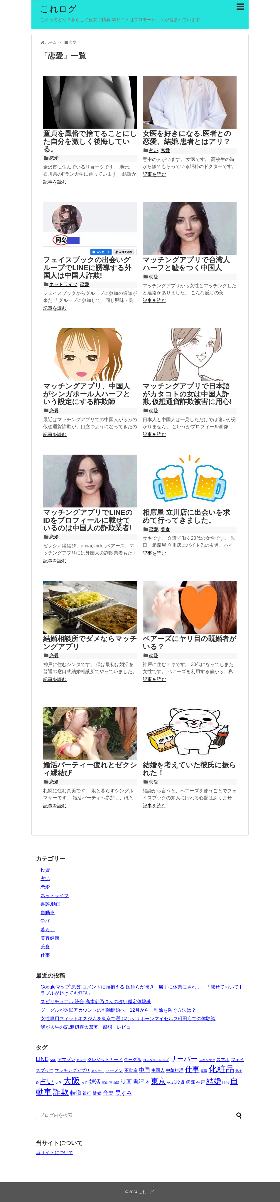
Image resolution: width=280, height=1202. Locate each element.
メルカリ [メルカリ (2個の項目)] (97, 1070)
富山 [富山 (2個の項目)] (105, 1082)
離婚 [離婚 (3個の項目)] (97, 1093)
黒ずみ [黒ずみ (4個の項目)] (123, 1093)
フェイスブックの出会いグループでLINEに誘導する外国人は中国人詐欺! (87, 267)
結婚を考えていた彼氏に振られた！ (189, 768)
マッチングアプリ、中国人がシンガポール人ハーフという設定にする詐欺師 (86, 394)
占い (153, 150)
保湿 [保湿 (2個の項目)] (204, 1070)
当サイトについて (54, 1152)
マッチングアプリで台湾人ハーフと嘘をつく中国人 (186, 263)
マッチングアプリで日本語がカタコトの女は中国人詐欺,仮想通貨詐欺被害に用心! (187, 394)
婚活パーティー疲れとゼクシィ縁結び (90, 768)
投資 (45, 870)
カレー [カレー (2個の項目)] (81, 1060)
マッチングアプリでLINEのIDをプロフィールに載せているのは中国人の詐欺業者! (88, 520)
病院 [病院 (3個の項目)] (190, 1082)
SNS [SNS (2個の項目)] (53, 1060)
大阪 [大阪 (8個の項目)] (71, 1080)
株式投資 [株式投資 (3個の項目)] (176, 1082)
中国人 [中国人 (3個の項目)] (158, 1070)
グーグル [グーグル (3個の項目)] (132, 1059)
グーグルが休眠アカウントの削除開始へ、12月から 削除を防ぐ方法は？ (118, 1010)
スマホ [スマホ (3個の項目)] (223, 1059)
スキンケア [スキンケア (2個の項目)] (207, 1060)
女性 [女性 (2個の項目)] (85, 1082)
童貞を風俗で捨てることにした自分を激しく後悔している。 (90, 141)
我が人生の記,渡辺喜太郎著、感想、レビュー (88, 1027)
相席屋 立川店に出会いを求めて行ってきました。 (186, 516)
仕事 (45, 955)
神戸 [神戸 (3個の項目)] (200, 1082)
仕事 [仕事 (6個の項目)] (192, 1069)
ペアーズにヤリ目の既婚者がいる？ (190, 642)
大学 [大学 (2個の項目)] (58, 1082)
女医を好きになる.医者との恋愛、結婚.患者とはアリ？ (187, 137)
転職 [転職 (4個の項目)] (75, 1093)
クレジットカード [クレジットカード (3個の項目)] (105, 1059)
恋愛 (54, 158)
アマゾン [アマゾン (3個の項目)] (66, 1059)
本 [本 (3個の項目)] (148, 1082)
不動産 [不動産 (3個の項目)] (131, 1070)
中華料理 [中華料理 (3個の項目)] (174, 1070)
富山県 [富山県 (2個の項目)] (114, 1082)
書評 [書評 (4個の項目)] (138, 1081)
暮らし (48, 929)
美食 (165, 529)
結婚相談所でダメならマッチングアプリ (90, 642)
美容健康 (50, 938)
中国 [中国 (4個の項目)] (144, 1070)
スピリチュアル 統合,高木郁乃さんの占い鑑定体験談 (96, 1001)
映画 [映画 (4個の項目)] (126, 1081)
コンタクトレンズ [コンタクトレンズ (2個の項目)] (156, 1060)
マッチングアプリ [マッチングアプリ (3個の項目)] (72, 1070)
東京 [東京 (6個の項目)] (158, 1081)
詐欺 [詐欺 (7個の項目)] (61, 1092)
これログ (58, 9)
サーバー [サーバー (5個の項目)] (184, 1059)
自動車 (48, 912)
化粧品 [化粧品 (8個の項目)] (221, 1069)
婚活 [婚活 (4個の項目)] (94, 1081)
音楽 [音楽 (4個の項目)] (108, 1093)
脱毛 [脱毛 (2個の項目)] (225, 1082)
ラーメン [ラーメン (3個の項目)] (114, 1070)
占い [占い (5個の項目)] (47, 1081)
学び (45, 921)
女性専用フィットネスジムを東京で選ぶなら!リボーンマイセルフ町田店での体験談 (128, 1018)
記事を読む (55, 181)
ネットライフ (63, 284)
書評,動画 (50, 904)
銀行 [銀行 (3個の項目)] (86, 1093)
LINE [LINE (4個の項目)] (42, 1059)
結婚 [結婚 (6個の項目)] (213, 1081)
